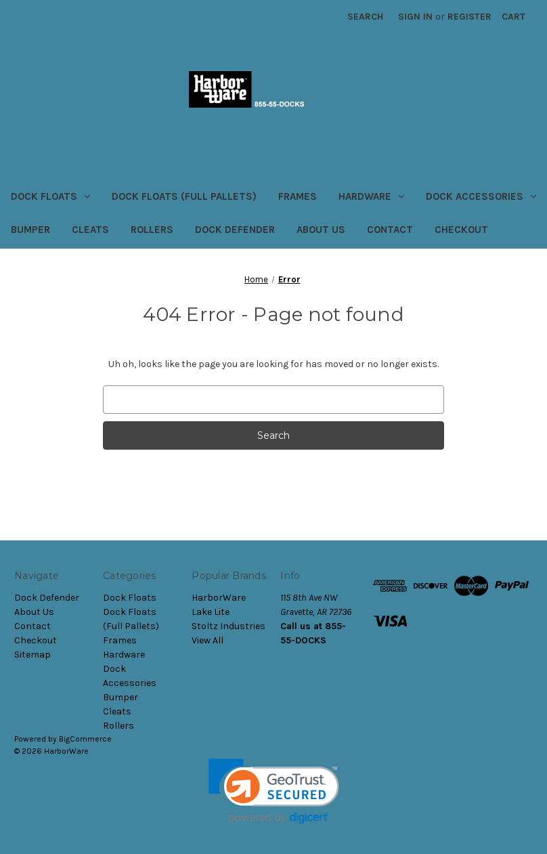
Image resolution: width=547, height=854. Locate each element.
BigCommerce (85, 739)
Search (365, 16)
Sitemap (32, 654)
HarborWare (219, 597)
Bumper (30, 229)
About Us (321, 229)
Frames (297, 196)
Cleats (90, 229)
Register (469, 16)
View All (207, 640)
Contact (390, 229)
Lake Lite (210, 612)
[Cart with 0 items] (513, 16)
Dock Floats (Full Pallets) (184, 196)
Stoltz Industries (228, 626)
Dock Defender (235, 229)
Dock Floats (50, 196)
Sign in (415, 16)
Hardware (371, 196)
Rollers (152, 229)
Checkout (461, 229)
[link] (274, 791)
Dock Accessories (481, 196)
